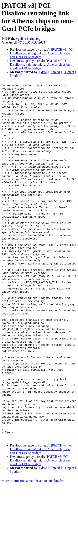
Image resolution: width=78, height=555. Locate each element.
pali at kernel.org (29, 38)
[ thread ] (56, 72)
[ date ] (44, 72)
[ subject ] (69, 72)
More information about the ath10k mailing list (33, 551)
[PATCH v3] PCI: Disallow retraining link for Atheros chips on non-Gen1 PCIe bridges (42, 53)
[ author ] (16, 75)
